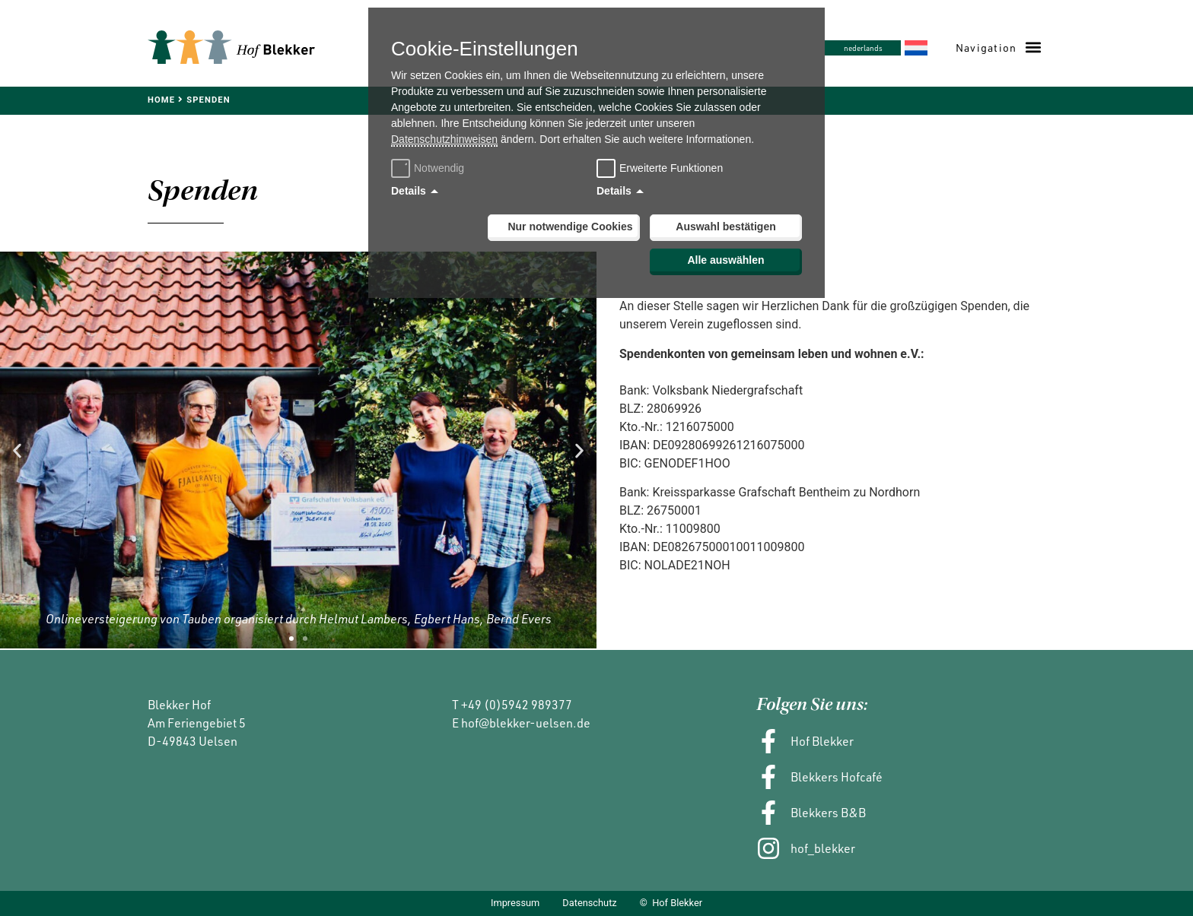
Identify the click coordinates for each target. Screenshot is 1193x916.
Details (408, 191)
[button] (998, 47)
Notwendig (429, 168)
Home (161, 100)
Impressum (515, 903)
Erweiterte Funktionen (671, 168)
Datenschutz (589, 903)
